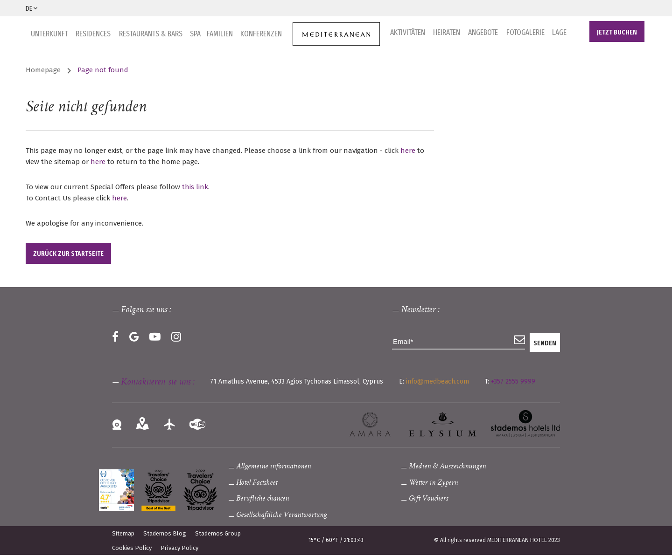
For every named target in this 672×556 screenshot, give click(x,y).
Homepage (43, 71)
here (407, 151)
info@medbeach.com (437, 382)
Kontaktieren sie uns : (157, 383)
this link (195, 187)
